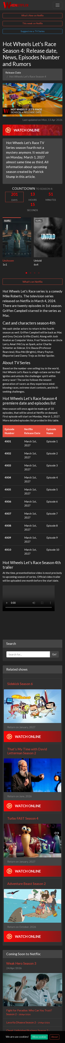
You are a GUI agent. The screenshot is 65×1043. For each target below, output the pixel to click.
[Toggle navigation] (57, 5)
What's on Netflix (33, 281)
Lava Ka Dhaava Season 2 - (28, 1022)
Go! (54, 654)
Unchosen (8, 260)
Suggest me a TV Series (33, 31)
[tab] (26, 272)
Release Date (13, 72)
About (54, 1036)
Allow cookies (39, 1036)
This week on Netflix (32, 23)
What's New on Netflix (32, 15)
